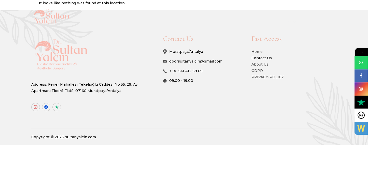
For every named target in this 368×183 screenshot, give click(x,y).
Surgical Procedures (250, 12)
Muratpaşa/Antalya (197, 52)
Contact (305, 12)
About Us (155, 12)
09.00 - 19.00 (192, 81)
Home (128, 12)
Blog (283, 12)
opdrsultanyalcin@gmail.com (206, 62)
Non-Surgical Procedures (199, 12)
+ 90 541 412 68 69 (197, 72)
